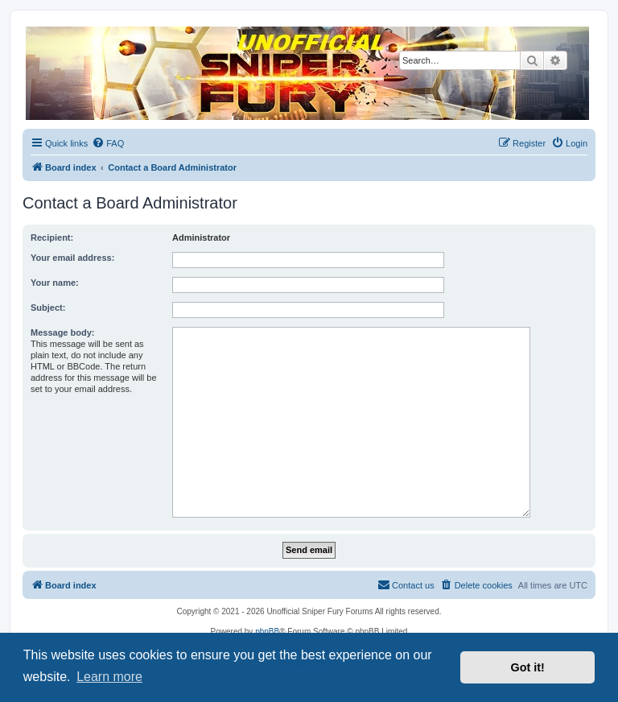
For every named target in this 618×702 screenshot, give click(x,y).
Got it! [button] (528, 667)
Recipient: (52, 237)
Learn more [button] (109, 676)
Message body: (62, 332)
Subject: (48, 307)
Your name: (55, 282)
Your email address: (72, 257)
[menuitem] (108, 143)
